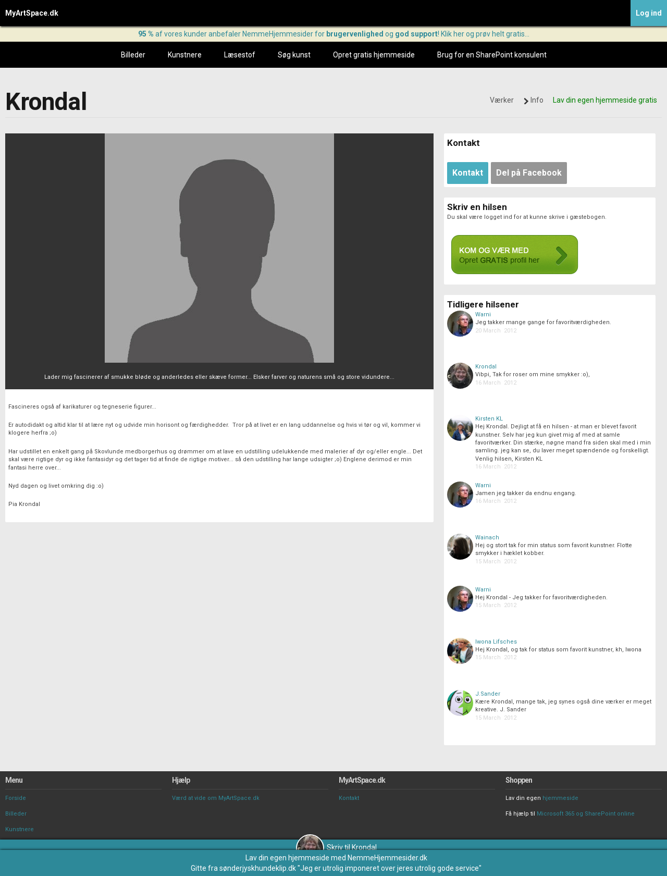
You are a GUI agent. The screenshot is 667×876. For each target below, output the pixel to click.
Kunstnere (185, 55)
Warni (483, 314)
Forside (15, 798)
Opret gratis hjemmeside (374, 55)
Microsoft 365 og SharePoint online (586, 813)
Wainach (487, 537)
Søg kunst (294, 55)
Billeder (133, 55)
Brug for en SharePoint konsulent (492, 55)
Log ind (649, 13)
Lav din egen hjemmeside (287, 858)
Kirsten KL (489, 418)
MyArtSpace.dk (31, 13)
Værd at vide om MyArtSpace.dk (216, 798)
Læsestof (239, 55)
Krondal (486, 366)
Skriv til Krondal (336, 847)
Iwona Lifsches (496, 641)
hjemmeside (560, 798)
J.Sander (487, 693)
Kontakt (349, 798)
